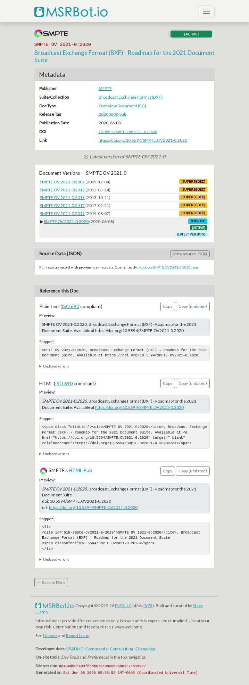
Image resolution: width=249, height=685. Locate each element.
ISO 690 (70, 306)
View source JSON (190, 253)
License (50, 635)
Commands (96, 648)
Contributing (121, 648)
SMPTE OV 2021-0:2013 (62, 197)
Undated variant (56, 366)
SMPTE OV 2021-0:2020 (66, 221)
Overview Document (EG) (122, 105)
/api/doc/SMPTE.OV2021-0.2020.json (168, 267)
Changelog (145, 648)
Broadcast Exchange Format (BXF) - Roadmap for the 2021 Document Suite (124, 56)
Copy (167, 306)
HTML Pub (80, 470)
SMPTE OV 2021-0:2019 (62, 213)
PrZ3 (147, 605)
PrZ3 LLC (123, 605)
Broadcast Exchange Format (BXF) (131, 97)
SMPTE (105, 88)
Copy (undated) (193, 306)
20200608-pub (112, 114)
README (74, 648)
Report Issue (77, 635)
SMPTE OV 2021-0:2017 (62, 205)
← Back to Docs (51, 582)
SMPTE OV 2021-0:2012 (62, 189)
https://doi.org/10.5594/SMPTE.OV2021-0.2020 (143, 140)
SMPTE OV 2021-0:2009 (62, 181)
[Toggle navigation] (206, 11)
